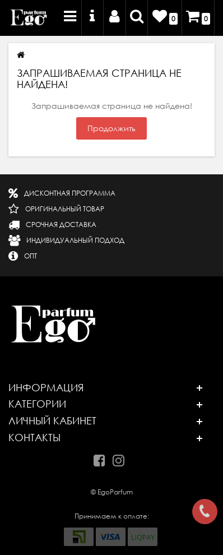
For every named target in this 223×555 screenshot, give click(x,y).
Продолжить (111, 128)
